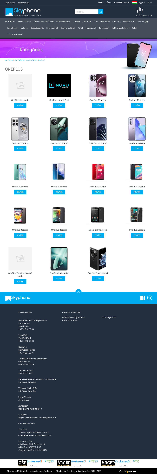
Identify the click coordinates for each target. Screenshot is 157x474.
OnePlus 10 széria (98, 143)
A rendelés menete (121, 2)
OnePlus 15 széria (98, 100)
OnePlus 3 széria (20, 230)
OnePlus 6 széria (98, 186)
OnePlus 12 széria (20, 143)
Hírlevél (101, 2)
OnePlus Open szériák (98, 273)
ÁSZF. (109, 2)
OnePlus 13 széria (137, 100)
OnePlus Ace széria (20, 100)
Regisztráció (10, 2)
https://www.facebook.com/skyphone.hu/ (37, 417)
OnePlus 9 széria (137, 143)
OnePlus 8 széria (20, 186)
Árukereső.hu (34, 466)
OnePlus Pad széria (59, 273)
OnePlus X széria (137, 230)
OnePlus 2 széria (59, 230)
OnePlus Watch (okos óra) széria (20, 275)
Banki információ (70, 320)
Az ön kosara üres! (144, 15)
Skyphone (9, 60)
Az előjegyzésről (109, 317)
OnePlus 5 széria (137, 186)
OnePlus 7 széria (59, 186)
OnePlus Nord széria (59, 100)
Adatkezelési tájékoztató (73, 317)
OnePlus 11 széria (59, 143)
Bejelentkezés (23, 2)
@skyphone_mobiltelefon (30, 408)
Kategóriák (20, 60)
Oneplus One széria (98, 230)
